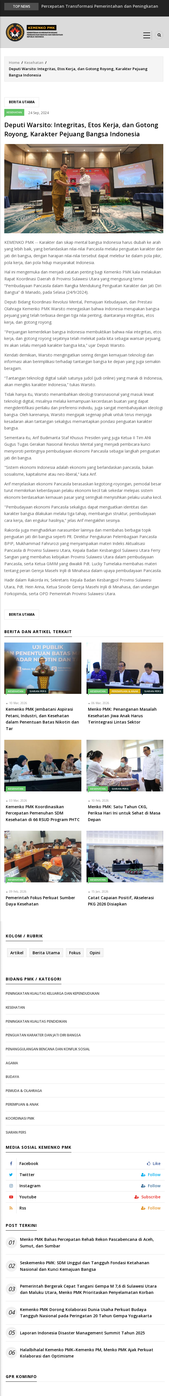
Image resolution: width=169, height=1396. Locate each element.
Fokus (75, 952)
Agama (12, 1063)
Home (14, 62)
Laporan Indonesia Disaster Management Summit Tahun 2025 (82, 1333)
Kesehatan (33, 62)
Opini (95, 952)
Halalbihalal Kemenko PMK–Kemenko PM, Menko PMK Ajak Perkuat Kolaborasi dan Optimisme (86, 1353)
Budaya (12, 1076)
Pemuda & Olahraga (24, 1090)
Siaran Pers (37, 691)
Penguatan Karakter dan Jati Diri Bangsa (43, 1035)
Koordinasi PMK (20, 1118)
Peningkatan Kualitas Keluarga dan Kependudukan (52, 993)
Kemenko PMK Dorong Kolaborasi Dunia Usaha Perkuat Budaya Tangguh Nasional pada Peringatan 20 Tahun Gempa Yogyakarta (86, 1312)
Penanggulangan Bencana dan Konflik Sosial (48, 1049)
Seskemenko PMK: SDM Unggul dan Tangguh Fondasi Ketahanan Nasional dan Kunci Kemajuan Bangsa (84, 1266)
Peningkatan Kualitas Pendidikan (36, 1021)
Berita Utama (22, 102)
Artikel (16, 952)
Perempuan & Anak (125, 691)
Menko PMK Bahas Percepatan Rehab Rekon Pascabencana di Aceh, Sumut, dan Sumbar (87, 1242)
